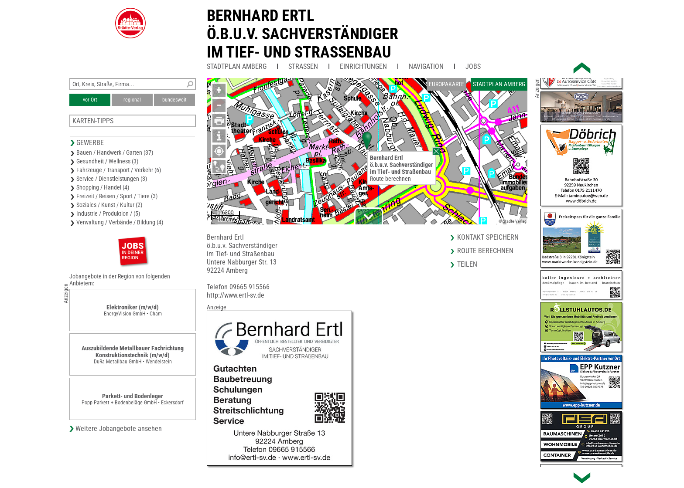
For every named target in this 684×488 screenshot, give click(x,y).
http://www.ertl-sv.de (235, 295)
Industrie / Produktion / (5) (108, 213)
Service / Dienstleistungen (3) (111, 178)
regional (132, 100)
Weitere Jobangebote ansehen (118, 428)
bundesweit (174, 100)
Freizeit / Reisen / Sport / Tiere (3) (116, 196)
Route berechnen (390, 178)
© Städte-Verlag (513, 221)
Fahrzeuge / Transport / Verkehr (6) (118, 169)
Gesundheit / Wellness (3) (107, 161)
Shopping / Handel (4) (102, 187)
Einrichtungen (363, 66)
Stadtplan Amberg (237, 66)
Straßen (303, 66)
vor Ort (90, 100)
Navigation (426, 66)
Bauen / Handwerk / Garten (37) (114, 152)
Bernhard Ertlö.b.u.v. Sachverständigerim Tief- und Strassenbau (302, 34)
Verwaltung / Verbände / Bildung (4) (119, 222)
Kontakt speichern (488, 237)
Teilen (467, 264)
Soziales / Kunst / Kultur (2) (109, 204)
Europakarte (446, 84)
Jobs (473, 66)
